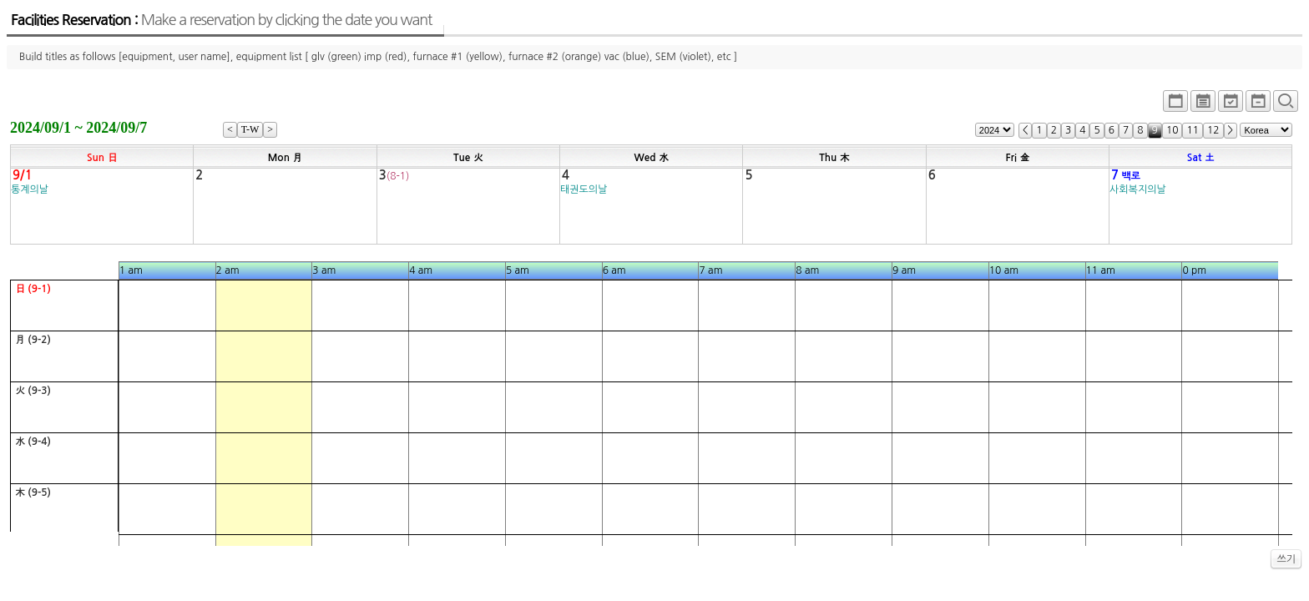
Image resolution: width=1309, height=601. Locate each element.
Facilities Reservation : (221, 20)
